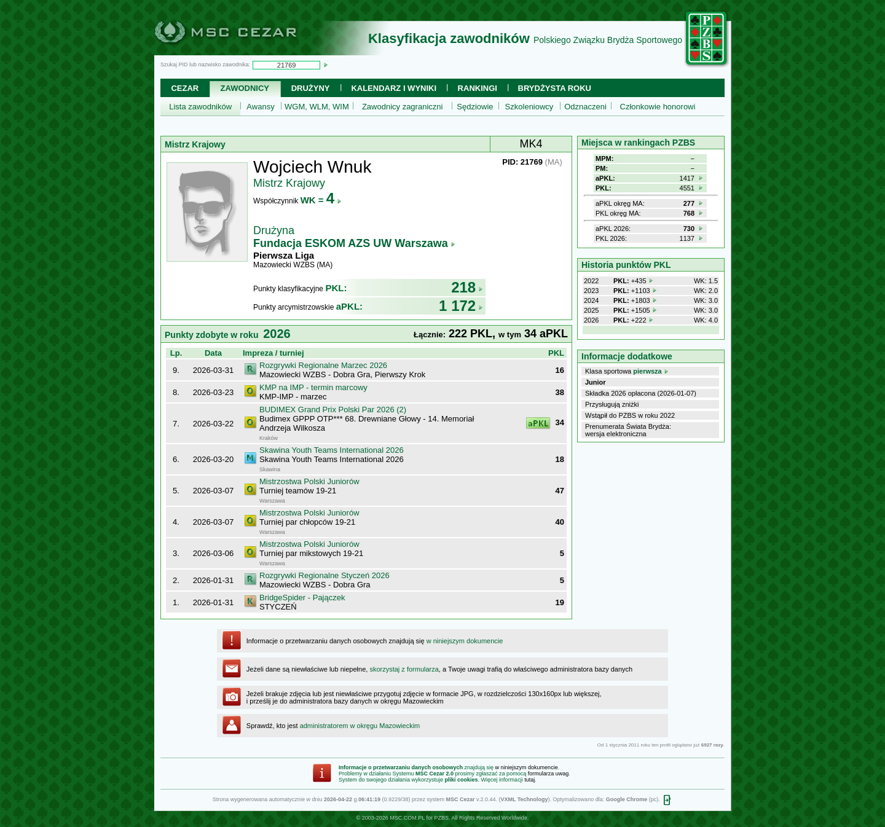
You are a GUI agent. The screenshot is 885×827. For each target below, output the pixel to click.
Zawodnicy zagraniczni (402, 106)
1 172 (461, 305)
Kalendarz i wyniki (393, 88)
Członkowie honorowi (658, 106)
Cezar (185, 88)
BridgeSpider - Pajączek (302, 597)
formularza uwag (548, 773)
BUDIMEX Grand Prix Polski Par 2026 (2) (332, 409)
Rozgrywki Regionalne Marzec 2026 (323, 365)
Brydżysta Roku (554, 88)
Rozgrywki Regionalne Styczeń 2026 (324, 575)
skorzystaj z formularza (403, 669)
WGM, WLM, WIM (317, 106)
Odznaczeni (585, 106)
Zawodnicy (245, 88)
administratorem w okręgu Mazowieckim (360, 725)
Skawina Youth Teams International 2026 (331, 450)
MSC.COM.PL (407, 818)
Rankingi (477, 88)
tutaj (529, 780)
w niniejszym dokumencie (465, 641)
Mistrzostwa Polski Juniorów (309, 481)
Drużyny (310, 88)
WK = (321, 200)
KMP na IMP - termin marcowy (313, 387)
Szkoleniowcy (529, 106)
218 (467, 287)
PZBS (441, 818)
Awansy (260, 106)
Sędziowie (475, 106)
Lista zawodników (200, 106)
